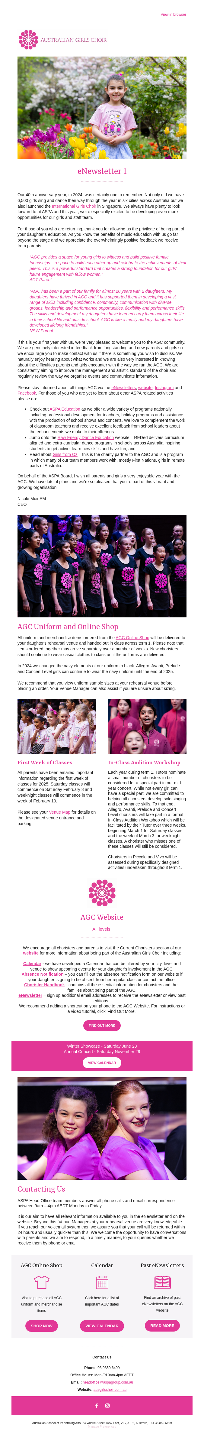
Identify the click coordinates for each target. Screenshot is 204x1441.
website (145, 387)
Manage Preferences (102, 1426)
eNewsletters (123, 387)
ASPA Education (64, 409)
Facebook (27, 393)
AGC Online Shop (132, 637)
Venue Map (59, 812)
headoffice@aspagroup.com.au (108, 1382)
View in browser (173, 14)
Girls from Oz (65, 454)
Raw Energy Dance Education (86, 437)
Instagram (164, 387)
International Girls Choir (74, 206)
